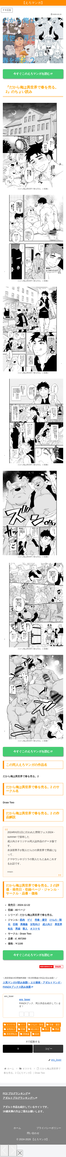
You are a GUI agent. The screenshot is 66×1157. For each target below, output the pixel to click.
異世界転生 (10, 1034)
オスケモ (35, 928)
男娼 (17, 928)
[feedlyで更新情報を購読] (26, 1014)
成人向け (47, 924)
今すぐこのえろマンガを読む (33, 73)
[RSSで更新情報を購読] (31, 1014)
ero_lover (24, 999)
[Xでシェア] (18, 1049)
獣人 (25, 928)
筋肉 (22, 919)
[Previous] (4, 1150)
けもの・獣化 (36, 1024)
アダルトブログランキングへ (20, 1097)
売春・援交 (41, 919)
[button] (48, 1049)
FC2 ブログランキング (16, 1093)
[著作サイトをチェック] (21, 1014)
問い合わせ (33, 1133)
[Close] (20, 1153)
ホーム (17, 1128)
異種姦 (24, 924)
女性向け (35, 924)
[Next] (12, 1150)
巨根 (15, 924)
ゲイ (29, 919)
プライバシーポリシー (48, 1128)
